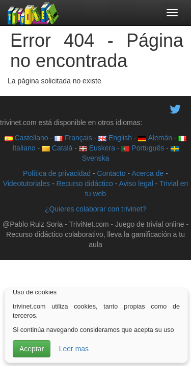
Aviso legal (136, 183)
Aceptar (31, 349)
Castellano (26, 138)
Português (142, 148)
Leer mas (74, 349)
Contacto (111, 173)
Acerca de (147, 173)
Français (73, 138)
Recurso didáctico (84, 183)
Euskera (97, 148)
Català (57, 148)
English (115, 138)
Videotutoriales (26, 183)
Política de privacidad (57, 173)
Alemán (155, 138)
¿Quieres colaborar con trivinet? (95, 209)
